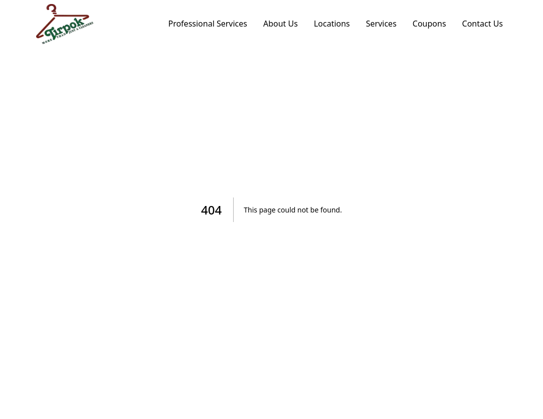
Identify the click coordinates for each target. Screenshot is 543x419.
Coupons (429, 23)
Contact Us (482, 23)
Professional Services (207, 23)
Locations (332, 23)
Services (381, 23)
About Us (280, 23)
